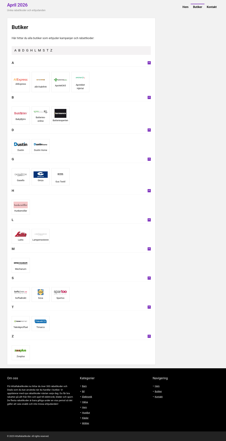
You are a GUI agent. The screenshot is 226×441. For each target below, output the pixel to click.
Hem (186, 7)
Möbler (85, 423)
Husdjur (86, 412)
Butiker (197, 7)
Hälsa (85, 402)
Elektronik (87, 396)
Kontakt (212, 7)
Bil (83, 391)
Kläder (85, 418)
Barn (84, 386)
